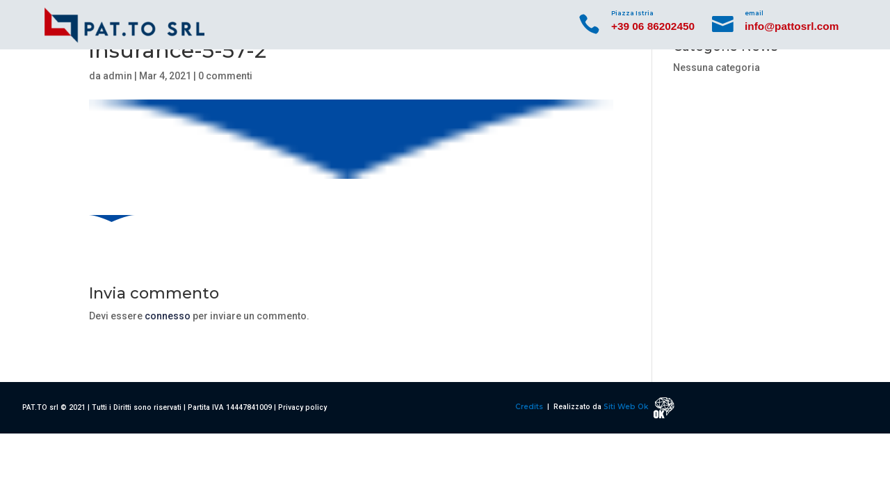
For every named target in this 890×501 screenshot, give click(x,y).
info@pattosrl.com (792, 26)
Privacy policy (302, 407)
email (754, 13)
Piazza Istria (632, 13)
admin (117, 75)
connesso (168, 315)
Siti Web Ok (627, 406)
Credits (530, 406)
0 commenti (225, 75)
